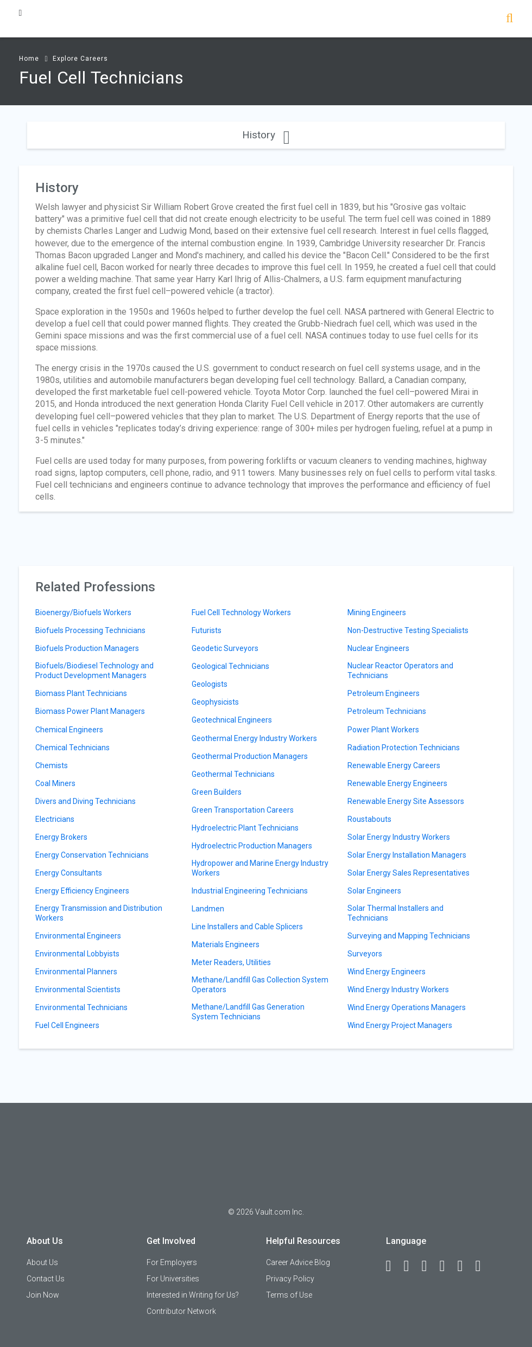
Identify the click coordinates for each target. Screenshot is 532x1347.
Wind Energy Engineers (386, 971)
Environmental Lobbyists (77, 953)
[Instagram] (447, 1266)
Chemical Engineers (69, 729)
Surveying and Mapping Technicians (408, 935)
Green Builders (217, 792)
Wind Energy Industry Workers (398, 989)
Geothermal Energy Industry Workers (254, 738)
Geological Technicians (230, 666)
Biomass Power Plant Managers (90, 711)
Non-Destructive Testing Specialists (407, 630)
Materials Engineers (225, 944)
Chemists (51, 765)
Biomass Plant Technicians (81, 693)
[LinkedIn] (411, 1266)
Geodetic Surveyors (225, 648)
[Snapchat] (483, 1266)
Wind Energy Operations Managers (406, 1007)
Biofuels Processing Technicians (90, 630)
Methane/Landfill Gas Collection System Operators (260, 984)
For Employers (172, 1262)
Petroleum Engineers (383, 693)
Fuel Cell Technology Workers (241, 612)
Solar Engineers (374, 890)
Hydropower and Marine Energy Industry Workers (260, 868)
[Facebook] (393, 1266)
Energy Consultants (68, 873)
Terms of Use (289, 1295)
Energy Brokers (61, 837)
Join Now (43, 1295)
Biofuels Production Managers (87, 648)
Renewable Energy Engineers (397, 783)
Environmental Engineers (78, 935)
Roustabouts (369, 819)
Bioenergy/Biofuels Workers (83, 612)
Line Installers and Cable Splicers (247, 926)
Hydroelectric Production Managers (252, 845)
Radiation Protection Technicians (403, 747)
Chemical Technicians (72, 747)
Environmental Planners (76, 971)
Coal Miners (55, 783)
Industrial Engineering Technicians (250, 890)
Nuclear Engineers (378, 648)
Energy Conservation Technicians (92, 855)
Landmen (208, 908)
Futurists (206, 630)
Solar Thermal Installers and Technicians (395, 913)
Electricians (54, 819)
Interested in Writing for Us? (193, 1295)
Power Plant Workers (383, 729)
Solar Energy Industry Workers (398, 837)
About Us (42, 1262)
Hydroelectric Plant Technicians (245, 827)
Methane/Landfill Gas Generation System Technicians (248, 1012)
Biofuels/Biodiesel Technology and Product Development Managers (94, 670)
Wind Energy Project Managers (399, 1025)
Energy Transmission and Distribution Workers (98, 913)
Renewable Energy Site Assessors (405, 801)
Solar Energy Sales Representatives (408, 873)
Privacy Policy (290, 1278)
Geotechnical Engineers (232, 720)
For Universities (173, 1278)
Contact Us (46, 1278)
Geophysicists (215, 702)
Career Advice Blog (298, 1262)
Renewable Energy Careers (393, 765)
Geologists (209, 684)
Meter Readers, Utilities (231, 962)
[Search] (509, 19)
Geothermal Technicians (233, 774)
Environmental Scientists (78, 989)
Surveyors (364, 953)
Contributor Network (181, 1311)
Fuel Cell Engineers (67, 1025)
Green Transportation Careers (243, 810)
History (266, 135)
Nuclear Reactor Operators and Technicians (400, 670)
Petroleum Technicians (386, 711)
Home (29, 58)
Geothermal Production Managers (250, 756)
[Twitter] (429, 1266)
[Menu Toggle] (20, 13)
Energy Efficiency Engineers (82, 890)
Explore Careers (80, 58)
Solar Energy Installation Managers (406, 855)
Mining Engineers (376, 612)
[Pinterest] (465, 1266)
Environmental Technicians (81, 1007)
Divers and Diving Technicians (85, 801)
